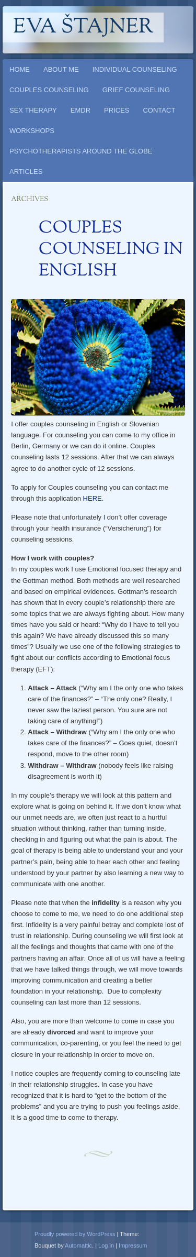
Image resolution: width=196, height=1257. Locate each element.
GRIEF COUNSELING (136, 90)
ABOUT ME (61, 69)
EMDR (80, 110)
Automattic (78, 1245)
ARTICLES (25, 171)
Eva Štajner (83, 27)
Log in (106, 1245)
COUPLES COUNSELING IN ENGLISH (111, 250)
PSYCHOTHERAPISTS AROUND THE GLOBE (81, 151)
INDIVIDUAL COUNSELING (135, 69)
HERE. (93, 498)
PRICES (116, 110)
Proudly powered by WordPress (74, 1234)
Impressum (133, 1245)
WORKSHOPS (31, 131)
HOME (19, 69)
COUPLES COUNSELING (49, 90)
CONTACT (159, 110)
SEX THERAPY (33, 110)
